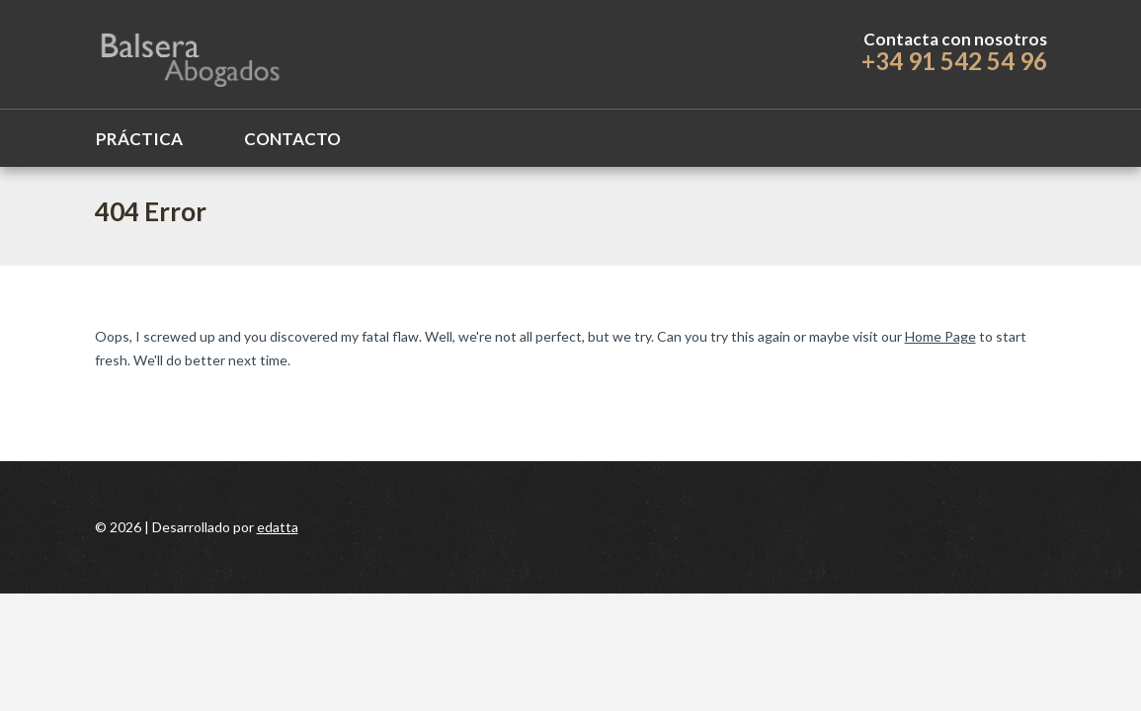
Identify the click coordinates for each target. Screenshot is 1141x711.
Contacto (292, 138)
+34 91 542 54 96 (954, 60)
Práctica (139, 138)
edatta (277, 526)
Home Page (940, 336)
